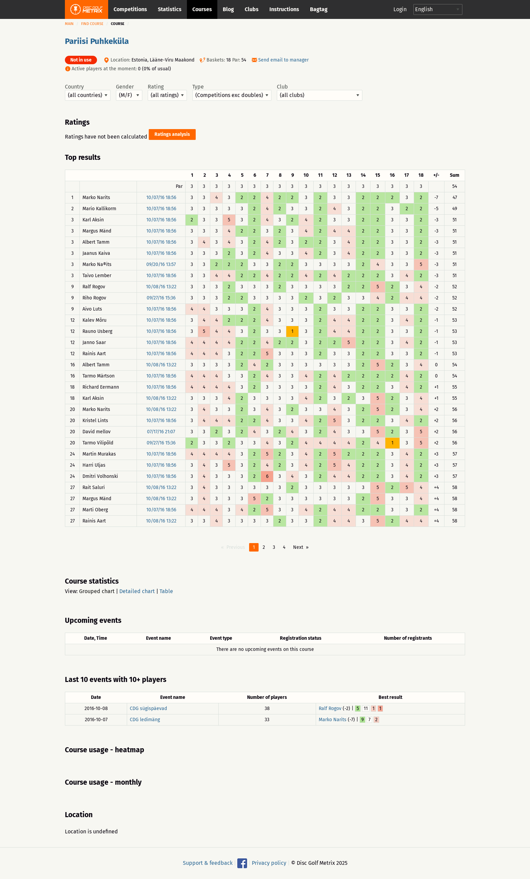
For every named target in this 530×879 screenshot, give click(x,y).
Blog (228, 9)
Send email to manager (283, 60)
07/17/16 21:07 (161, 432)
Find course (92, 24)
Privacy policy (269, 863)
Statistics (170, 9)
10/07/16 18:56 (161, 197)
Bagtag (319, 9)
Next (298, 547)
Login (400, 9)
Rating (167, 92)
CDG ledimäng (145, 720)
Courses (202, 9)
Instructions (284, 9)
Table (166, 591)
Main (69, 24)
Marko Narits (332, 720)
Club (319, 92)
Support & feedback (208, 863)
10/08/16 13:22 (161, 287)
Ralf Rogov (330, 708)
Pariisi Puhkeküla (97, 41)
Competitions (130, 9)
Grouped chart (97, 591)
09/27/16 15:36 (161, 298)
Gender (129, 92)
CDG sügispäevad (148, 708)
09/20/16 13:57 (161, 264)
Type (231, 92)
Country (88, 92)
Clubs (252, 9)
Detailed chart (137, 591)
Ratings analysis (172, 134)
